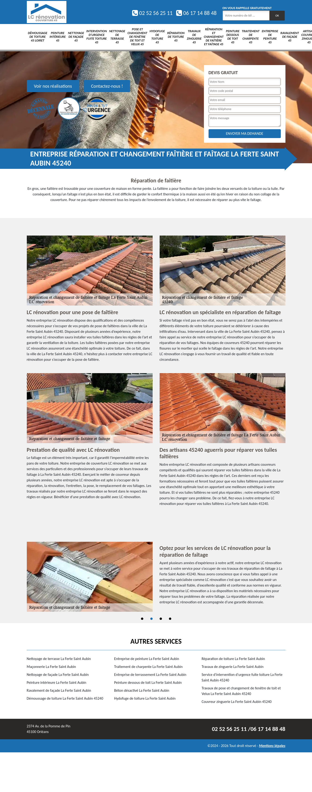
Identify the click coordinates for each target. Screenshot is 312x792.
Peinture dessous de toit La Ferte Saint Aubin (148, 682)
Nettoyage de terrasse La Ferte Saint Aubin (59, 659)
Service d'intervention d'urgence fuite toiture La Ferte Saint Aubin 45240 (242, 677)
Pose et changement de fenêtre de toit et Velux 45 (137, 36)
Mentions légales (272, 745)
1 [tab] (142, 619)
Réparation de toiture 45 (176, 36)
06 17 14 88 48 (196, 13)
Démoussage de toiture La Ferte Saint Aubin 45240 (65, 698)
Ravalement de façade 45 (290, 36)
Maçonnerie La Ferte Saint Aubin (51, 666)
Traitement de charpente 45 (250, 36)
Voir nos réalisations (53, 86)
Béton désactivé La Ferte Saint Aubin (141, 690)
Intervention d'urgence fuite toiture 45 (96, 36)
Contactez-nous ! (107, 86)
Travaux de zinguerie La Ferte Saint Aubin (233, 666)
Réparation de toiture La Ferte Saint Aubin (233, 659)
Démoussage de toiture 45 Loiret (37, 36)
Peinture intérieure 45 (58, 36)
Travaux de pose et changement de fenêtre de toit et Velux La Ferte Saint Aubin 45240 (241, 691)
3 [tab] (161, 619)
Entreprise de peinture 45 (270, 36)
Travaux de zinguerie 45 (194, 36)
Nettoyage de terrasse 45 (117, 36)
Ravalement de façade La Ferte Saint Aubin (59, 690)
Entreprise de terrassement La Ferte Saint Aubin (150, 674)
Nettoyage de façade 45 (76, 36)
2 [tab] (151, 619)
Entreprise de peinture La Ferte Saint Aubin (146, 659)
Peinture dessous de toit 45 (232, 36)
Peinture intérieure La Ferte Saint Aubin (56, 682)
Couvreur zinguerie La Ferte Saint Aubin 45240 (236, 701)
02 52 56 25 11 (152, 13)
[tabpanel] (156, 577)
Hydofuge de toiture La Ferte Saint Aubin (145, 698)
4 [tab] (170, 619)
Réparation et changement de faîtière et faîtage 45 (214, 36)
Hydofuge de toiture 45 (157, 36)
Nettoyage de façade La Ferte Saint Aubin (58, 674)
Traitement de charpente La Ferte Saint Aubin (148, 666)
